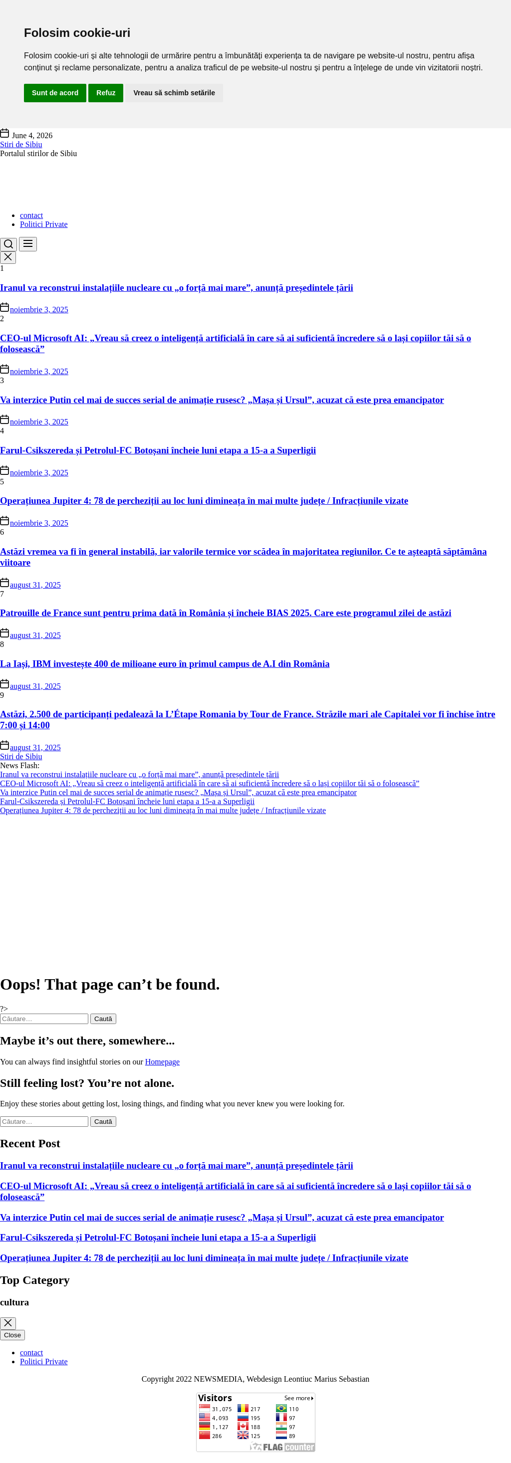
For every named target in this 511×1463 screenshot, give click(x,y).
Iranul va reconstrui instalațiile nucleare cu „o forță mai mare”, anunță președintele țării (176, 287)
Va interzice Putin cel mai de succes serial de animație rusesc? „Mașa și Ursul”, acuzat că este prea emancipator (222, 400)
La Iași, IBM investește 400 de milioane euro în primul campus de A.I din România (165, 663)
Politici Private (44, 224)
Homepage (162, 1061)
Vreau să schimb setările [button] (174, 93)
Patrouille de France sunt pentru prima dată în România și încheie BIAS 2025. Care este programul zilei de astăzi (225, 613)
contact (31, 215)
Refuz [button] (105, 93)
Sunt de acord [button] (55, 93)
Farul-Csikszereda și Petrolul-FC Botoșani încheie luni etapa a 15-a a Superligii (158, 450)
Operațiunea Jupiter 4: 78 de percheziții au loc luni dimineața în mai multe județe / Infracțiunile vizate (204, 500)
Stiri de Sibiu (21, 144)
